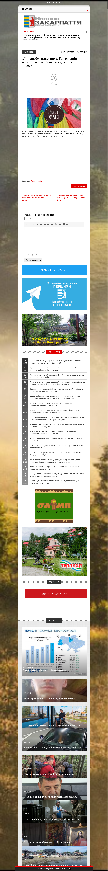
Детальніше (79, 673)
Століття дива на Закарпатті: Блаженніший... (49, 842)
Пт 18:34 (25, 482)
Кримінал (27, 742)
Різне (25, 859)
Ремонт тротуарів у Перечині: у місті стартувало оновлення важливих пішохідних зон (54, 468)
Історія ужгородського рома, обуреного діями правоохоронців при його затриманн (36, 198)
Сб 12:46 (25, 376)
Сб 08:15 (25, 418)
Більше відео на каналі (57, 593)
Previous (83, 32)
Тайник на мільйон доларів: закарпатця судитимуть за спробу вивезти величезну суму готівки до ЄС (55, 362)
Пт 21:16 (25, 446)
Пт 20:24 (25, 454)
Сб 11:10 (25, 390)
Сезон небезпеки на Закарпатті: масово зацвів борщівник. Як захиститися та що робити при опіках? (55, 411)
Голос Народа (36, 181)
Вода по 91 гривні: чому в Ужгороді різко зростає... (50, 796)
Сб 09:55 (25, 404)
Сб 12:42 (25, 383)
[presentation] (26, 224)
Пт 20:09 (25, 461)
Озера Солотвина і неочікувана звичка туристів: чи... (53, 864)
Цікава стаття (78, 186)
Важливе (26, 814)
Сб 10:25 (25, 397)
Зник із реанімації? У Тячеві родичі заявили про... (51, 698)
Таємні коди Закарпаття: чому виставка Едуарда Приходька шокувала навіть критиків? (54, 482)
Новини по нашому (29, 791)
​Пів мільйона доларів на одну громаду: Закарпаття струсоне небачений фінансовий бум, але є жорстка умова (55, 461)
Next (85, 32)
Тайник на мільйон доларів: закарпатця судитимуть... (53, 747)
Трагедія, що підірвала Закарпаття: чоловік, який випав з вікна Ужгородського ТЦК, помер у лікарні (55, 454)
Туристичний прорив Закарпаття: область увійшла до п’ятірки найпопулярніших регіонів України (55, 369)
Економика (27, 719)
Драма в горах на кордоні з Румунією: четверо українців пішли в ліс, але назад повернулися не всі (56, 390)
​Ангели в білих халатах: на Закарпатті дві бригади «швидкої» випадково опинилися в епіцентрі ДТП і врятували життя (55, 397)
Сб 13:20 (25, 369)
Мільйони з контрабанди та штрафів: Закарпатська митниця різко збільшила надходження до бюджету (51, 36)
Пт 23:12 (25, 432)
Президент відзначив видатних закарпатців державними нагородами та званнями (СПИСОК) (53, 432)
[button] (26, 224)
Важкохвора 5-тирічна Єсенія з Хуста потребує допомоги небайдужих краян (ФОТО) (71, 198)
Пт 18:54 (25, 475)
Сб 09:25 (25, 411)
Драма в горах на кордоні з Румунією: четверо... (49, 774)
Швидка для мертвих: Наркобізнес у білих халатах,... (53, 819)
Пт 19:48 (25, 468)
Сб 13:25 (25, 362)
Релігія (26, 836)
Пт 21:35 (25, 439)
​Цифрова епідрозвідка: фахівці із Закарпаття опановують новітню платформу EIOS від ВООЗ (57, 425)
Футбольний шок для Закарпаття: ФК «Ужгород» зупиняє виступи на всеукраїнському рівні (57, 376)
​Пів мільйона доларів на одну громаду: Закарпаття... (52, 724)
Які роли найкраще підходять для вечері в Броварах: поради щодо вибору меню (57, 439)
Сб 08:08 (25, 425)
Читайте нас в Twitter (55, 270)
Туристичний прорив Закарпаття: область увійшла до (44, 670)
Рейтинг (82, 52)
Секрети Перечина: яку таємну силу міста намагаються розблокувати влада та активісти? (52, 404)
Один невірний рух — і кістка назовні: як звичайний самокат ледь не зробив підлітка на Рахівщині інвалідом (57, 418)
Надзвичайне (28, 768)
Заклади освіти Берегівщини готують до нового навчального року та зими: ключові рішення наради (57, 475)
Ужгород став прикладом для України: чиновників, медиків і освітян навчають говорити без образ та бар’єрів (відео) (57, 383)
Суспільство (28, 667)
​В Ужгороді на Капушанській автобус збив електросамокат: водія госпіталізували (56, 446)
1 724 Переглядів (67, 52)
